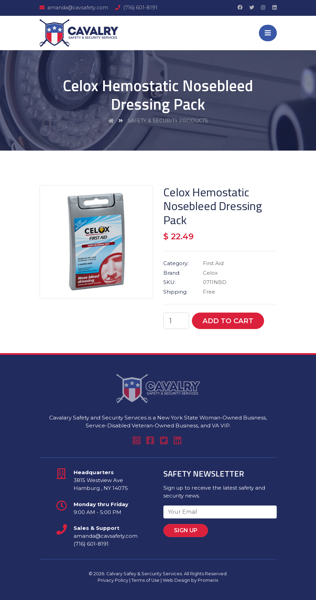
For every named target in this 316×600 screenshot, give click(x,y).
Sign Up (195, 527)
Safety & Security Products (168, 121)
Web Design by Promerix (190, 580)
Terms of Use (145, 580)
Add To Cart (228, 321)
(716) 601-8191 (136, 7)
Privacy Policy (113, 580)
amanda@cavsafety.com (74, 7)
